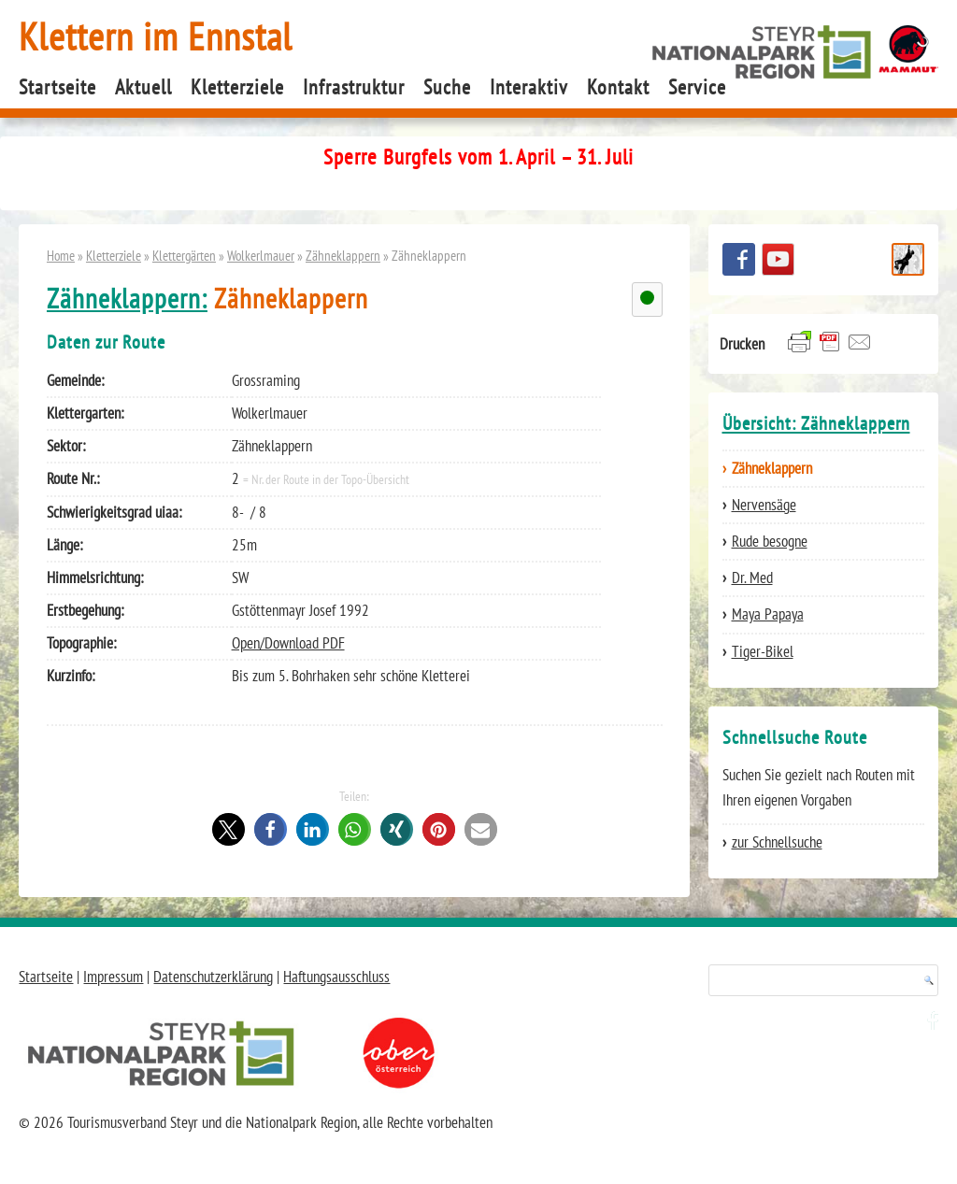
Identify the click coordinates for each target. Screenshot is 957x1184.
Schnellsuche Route (907, 259)
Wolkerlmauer (260, 255)
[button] (228, 829)
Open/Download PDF (288, 643)
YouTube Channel (778, 259)
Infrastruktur (354, 87)
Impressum (113, 976)
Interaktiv (529, 87)
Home (61, 255)
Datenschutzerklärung (213, 976)
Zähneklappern (343, 255)
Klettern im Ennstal (156, 36)
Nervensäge (764, 504)
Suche (447, 87)
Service (697, 87)
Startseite (57, 87)
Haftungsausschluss (336, 976)
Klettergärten (184, 255)
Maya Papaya (768, 614)
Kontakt (618, 87)
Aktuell (143, 87)
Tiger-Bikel (762, 651)
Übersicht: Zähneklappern (816, 423)
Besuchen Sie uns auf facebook (738, 259)
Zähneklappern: (127, 298)
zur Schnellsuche (777, 842)
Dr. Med (752, 577)
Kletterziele (237, 87)
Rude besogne (769, 541)
